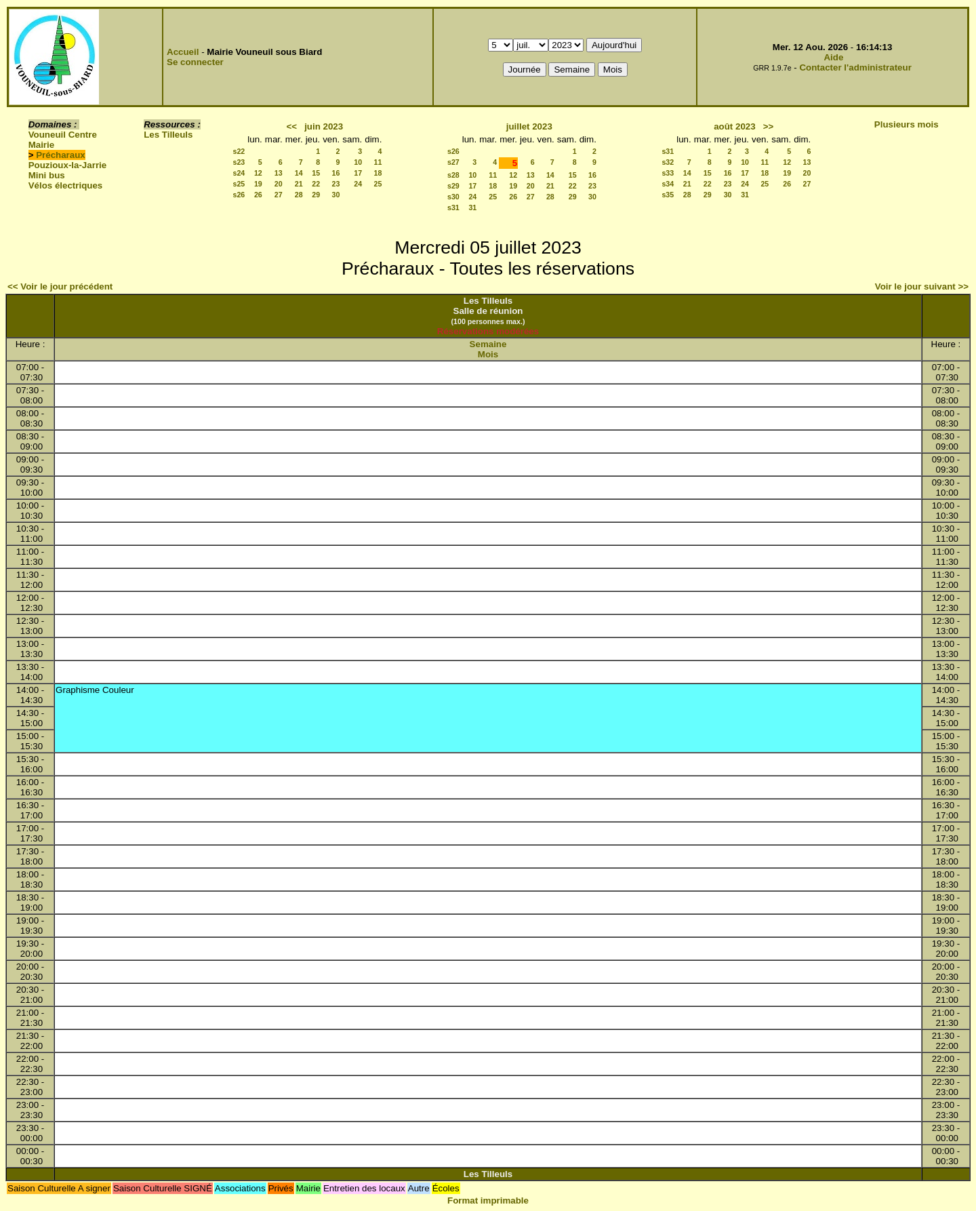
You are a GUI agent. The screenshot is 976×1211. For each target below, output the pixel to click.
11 (378, 162)
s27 (453, 162)
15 (316, 173)
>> (768, 126)
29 (316, 195)
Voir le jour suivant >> (922, 286)
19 (258, 184)
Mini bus (46, 175)
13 (278, 173)
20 (278, 184)
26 (258, 195)
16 (335, 173)
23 (335, 184)
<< (291, 126)
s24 (239, 173)
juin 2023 (323, 126)
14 (299, 173)
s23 (239, 162)
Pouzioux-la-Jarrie (67, 165)
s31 (453, 207)
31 (472, 207)
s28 (453, 175)
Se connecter (195, 62)
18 (378, 173)
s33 (668, 173)
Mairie (41, 145)
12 (258, 173)
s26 (239, 195)
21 (299, 184)
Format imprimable (488, 1200)
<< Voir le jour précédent (60, 286)
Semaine (488, 344)
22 (316, 184)
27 (278, 195)
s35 (668, 195)
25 (378, 184)
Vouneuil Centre (62, 135)
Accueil (183, 52)
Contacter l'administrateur (855, 67)
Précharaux (60, 155)
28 (299, 195)
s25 (239, 184)
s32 (668, 162)
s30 (453, 197)
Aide (833, 57)
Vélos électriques (65, 185)
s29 (453, 186)
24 (358, 184)
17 (358, 173)
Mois (488, 354)
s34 (668, 184)
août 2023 (735, 126)
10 (358, 162)
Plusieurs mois (906, 124)
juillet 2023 (529, 126)
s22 (239, 151)
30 (335, 195)
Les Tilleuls (168, 135)
